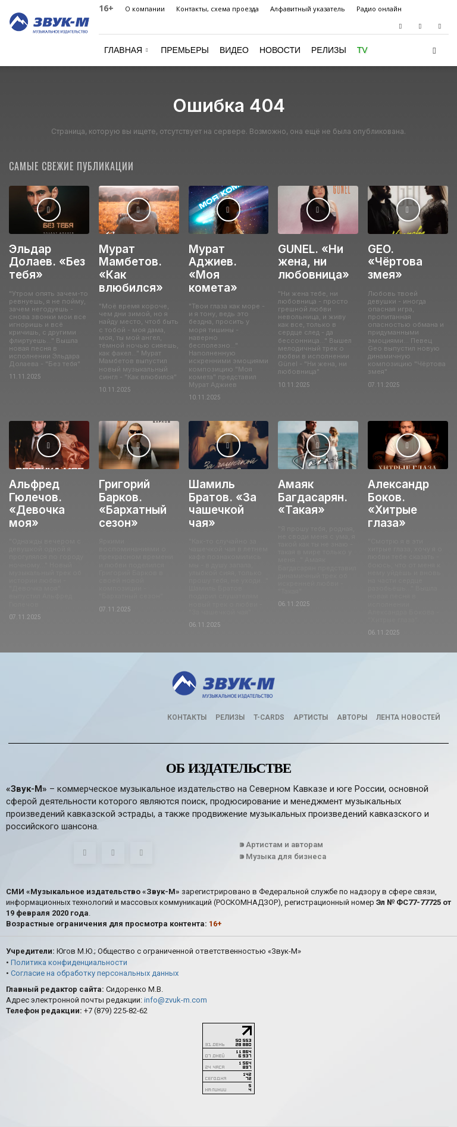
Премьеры (185, 50)
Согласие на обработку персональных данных (95, 932)
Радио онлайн (379, 8)
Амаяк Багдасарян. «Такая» (308, 474)
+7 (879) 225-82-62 (116, 970)
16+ (106, 8)
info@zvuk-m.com (175, 959)
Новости (280, 50)
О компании (145, 8)
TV (362, 50)
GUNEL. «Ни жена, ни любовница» (309, 259)
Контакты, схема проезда (217, 8)
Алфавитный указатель (307, 8)
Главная (126, 50)
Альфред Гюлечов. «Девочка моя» (46, 474)
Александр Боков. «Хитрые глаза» (406, 474)
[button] (434, 50)
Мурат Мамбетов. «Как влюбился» (139, 259)
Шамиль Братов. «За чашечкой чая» (225, 474)
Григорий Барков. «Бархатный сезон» (129, 479)
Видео (234, 50)
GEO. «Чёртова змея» (404, 254)
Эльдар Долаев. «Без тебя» (41, 259)
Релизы (328, 50)
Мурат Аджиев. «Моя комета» (227, 254)
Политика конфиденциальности (69, 921)
